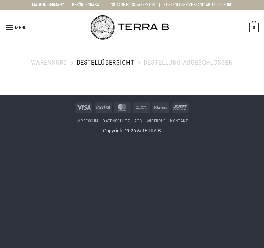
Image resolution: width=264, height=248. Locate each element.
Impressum (87, 120)
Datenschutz (116, 120)
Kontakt (179, 120)
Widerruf (156, 120)
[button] (16, 27)
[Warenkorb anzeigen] (254, 27)
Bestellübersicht (105, 62)
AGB (138, 120)
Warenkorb (49, 62)
